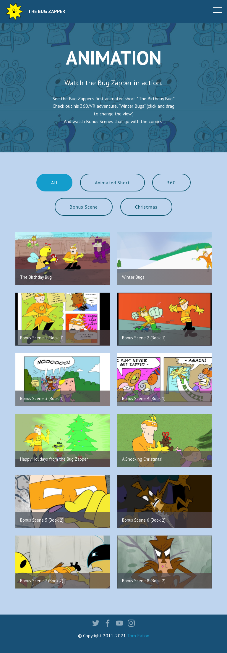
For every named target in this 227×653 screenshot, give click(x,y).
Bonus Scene (83, 207)
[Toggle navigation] (217, 9)
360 (171, 183)
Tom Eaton (138, 636)
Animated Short (112, 183)
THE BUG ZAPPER (46, 11)
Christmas (146, 207)
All (54, 183)
